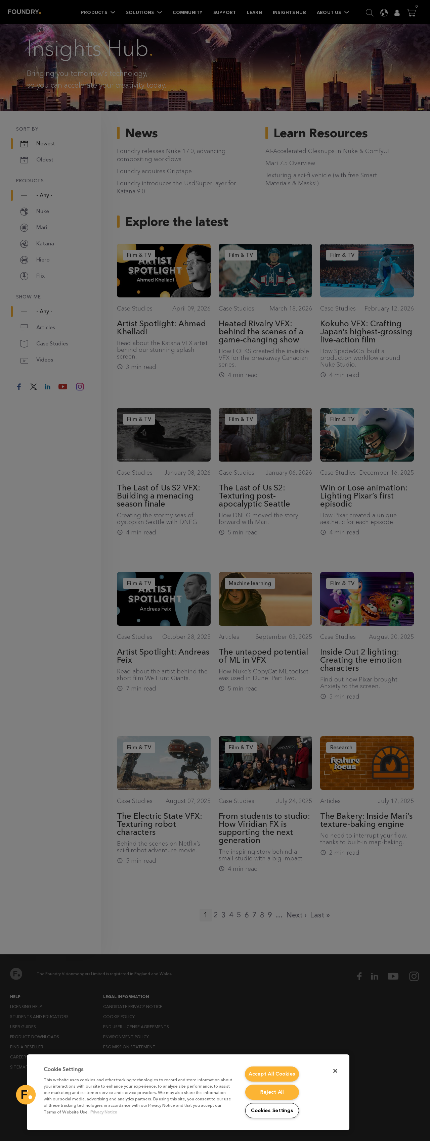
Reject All (272, 1092)
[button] (26, 1094)
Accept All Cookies (272, 1074)
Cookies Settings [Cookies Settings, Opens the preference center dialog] (272, 1110)
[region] (188, 1092)
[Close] (335, 1070)
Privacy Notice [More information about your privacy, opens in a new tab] (103, 1111)
